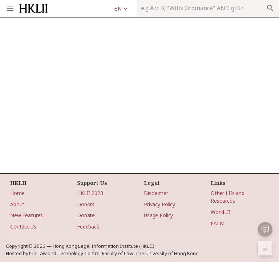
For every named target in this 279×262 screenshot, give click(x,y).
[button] (265, 229)
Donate (86, 215)
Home (17, 193)
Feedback (88, 226)
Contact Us (23, 226)
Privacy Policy (159, 204)
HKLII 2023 (90, 193)
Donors (85, 204)
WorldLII (221, 212)
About (17, 204)
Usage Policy (158, 215)
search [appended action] (270, 8)
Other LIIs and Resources (227, 197)
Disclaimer (156, 193)
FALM (217, 223)
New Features (26, 215)
